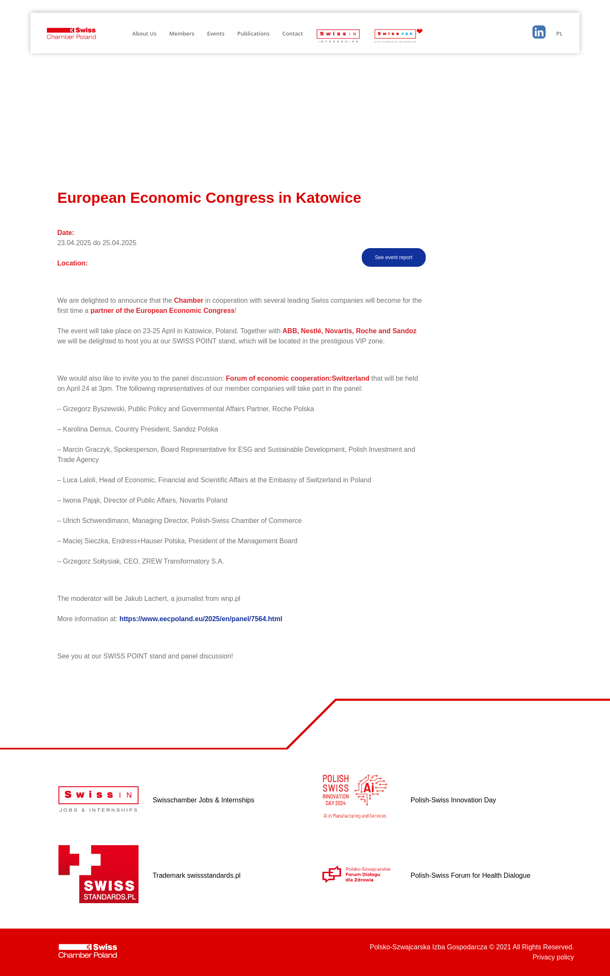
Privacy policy (553, 957)
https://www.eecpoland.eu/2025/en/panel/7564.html (200, 618)
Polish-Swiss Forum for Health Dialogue (470, 875)
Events (216, 33)
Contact (293, 33)
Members (181, 33)
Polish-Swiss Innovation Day (453, 800)
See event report (394, 257)
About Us (144, 33)
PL (559, 33)
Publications (253, 33)
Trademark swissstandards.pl (196, 875)
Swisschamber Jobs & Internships (203, 800)
